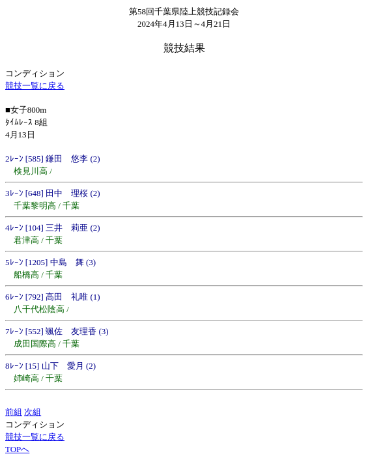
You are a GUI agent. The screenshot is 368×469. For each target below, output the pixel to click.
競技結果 (184, 47)
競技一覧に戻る (34, 86)
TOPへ (17, 449)
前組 (13, 412)
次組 (32, 412)
